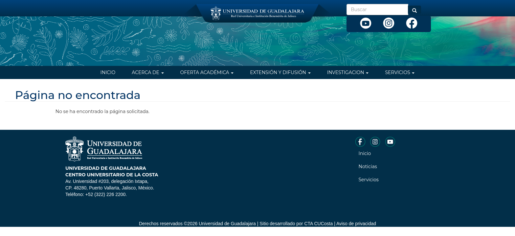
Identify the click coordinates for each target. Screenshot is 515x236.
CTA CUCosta (318, 223)
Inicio (108, 72)
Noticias (368, 166)
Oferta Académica (207, 72)
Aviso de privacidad (356, 223)
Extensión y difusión (280, 72)
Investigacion (348, 72)
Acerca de (148, 72)
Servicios (399, 72)
